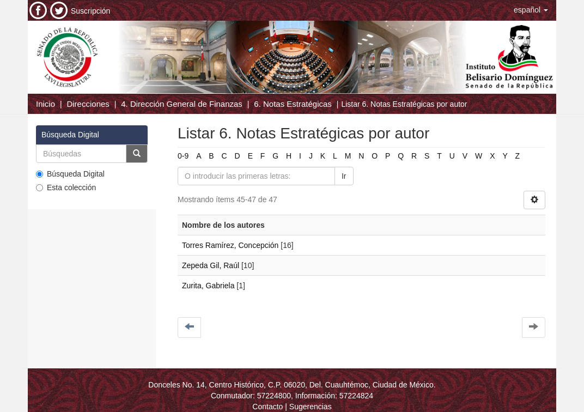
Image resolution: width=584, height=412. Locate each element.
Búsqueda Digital (70, 173)
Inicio (45, 103)
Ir (344, 176)
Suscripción (90, 11)
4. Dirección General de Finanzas (181, 103)
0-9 (183, 156)
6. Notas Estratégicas (293, 103)
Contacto (267, 406)
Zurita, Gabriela (208, 285)
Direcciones (87, 103)
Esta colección (66, 187)
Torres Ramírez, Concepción (230, 245)
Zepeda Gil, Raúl (210, 265)
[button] (531, 10)
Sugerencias (310, 406)
